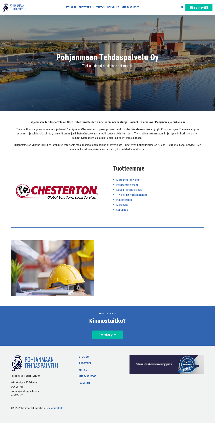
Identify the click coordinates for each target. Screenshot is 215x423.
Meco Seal (122, 204)
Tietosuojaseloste (54, 408)
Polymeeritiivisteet (127, 184)
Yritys (100, 7)
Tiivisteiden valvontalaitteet (132, 194)
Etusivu (71, 7)
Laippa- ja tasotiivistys (129, 189)
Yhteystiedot (131, 7)
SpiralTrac (122, 209)
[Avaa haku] (182, 7)
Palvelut (113, 7)
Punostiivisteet (125, 199)
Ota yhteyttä (199, 8)
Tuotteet (84, 7)
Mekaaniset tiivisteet (128, 179)
